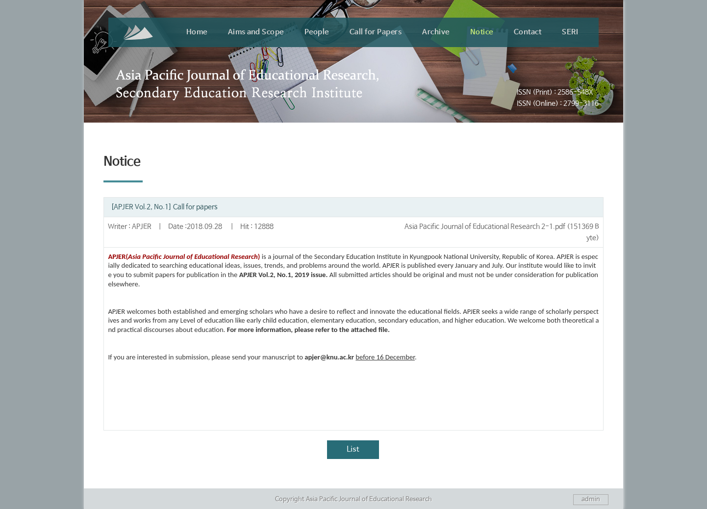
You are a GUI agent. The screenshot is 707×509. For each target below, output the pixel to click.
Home (196, 32)
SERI (570, 32)
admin (590, 499)
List (353, 449)
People (316, 32)
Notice (481, 32)
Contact (528, 32)
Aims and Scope (256, 32)
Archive (436, 32)
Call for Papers (376, 32)
